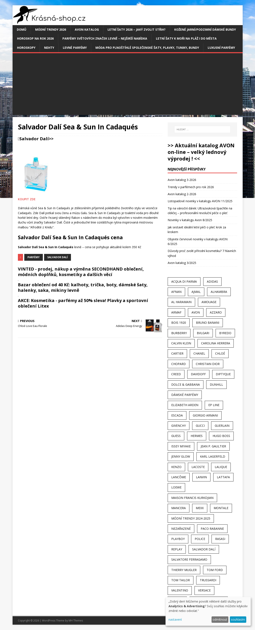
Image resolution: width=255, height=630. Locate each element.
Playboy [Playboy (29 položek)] (178, 539)
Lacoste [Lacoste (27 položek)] (198, 467)
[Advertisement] (128, 85)
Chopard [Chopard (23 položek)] (178, 364)
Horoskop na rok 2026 (35, 38)
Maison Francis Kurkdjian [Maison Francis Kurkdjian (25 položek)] (192, 498)
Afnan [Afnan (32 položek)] (176, 292)
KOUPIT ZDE (27, 199)
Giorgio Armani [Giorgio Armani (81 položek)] (205, 415)
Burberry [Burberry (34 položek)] (179, 333)
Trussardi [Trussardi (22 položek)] (208, 580)
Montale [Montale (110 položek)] (221, 508)
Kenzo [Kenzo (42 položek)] (176, 467)
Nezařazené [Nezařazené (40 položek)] (181, 529)
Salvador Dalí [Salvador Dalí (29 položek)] (203, 549)
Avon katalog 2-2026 (182, 194)
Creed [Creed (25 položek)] (176, 374)
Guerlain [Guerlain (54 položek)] (222, 426)
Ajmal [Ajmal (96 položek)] (196, 292)
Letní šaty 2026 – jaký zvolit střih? (137, 29)
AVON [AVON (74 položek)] (196, 312)
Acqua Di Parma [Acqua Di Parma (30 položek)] (184, 281)
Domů (21, 29)
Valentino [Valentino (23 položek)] (179, 590)
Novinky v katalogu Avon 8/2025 (190, 220)
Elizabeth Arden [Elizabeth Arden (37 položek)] (184, 405)
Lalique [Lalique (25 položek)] (221, 467)
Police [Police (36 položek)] (200, 539)
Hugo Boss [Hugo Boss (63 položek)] (221, 436)
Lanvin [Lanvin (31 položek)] (201, 477)
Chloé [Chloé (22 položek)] (220, 353)
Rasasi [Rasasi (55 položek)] (220, 539)
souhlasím (238, 619)
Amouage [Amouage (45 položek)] (209, 302)
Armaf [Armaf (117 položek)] (176, 312)
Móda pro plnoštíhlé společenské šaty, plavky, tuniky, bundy (147, 48)
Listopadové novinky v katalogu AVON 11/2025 (200, 201)
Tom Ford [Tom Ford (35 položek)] (215, 570)
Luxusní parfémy (221, 48)
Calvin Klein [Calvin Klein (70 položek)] (181, 343)
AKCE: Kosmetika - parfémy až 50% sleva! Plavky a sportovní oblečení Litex (83, 303)
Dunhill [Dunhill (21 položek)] (216, 384)
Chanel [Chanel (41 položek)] (199, 353)
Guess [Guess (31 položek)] (176, 436)
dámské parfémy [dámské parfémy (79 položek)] (184, 395)
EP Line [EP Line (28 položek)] (213, 405)
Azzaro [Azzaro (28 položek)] (216, 312)
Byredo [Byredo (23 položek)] (225, 333)
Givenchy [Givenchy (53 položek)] (178, 426)
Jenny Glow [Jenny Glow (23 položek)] (180, 456)
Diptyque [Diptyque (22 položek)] (223, 374)
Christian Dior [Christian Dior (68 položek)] (208, 364)
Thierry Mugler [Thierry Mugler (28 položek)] (184, 570)
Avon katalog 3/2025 (182, 263)
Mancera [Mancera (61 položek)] (178, 508)
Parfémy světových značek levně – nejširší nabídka (104, 38)
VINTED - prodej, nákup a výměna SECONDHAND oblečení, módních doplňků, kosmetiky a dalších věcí (81, 271)
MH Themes (76, 620)
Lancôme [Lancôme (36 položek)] (178, 477)
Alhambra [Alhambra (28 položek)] (219, 292)
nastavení (175, 619)
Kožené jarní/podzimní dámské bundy (205, 29)
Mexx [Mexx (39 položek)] (200, 508)
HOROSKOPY (26, 48)
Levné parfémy (75, 48)
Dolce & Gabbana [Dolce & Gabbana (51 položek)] (185, 384)
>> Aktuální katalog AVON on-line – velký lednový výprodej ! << (201, 152)
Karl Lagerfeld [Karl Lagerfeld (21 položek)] (212, 456)
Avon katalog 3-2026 (182, 180)
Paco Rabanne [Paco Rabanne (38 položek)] (212, 529)
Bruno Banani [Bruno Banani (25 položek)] (207, 323)
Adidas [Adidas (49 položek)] (212, 281)
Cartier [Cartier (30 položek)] (177, 353)
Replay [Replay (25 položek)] (176, 549)
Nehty (49, 48)
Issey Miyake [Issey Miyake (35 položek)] (181, 446)
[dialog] (208, 611)
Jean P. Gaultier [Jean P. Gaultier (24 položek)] (213, 446)
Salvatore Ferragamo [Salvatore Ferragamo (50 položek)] (189, 559)
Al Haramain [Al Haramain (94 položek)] (181, 302)
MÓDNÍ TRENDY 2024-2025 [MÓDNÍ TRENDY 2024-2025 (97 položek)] (190, 518)
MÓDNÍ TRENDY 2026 (50, 29)
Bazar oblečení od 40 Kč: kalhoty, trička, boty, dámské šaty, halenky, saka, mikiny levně (83, 287)
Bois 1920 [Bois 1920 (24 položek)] (178, 323)
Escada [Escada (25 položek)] (177, 415)
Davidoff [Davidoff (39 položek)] (198, 374)
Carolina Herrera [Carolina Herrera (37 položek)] (215, 343)
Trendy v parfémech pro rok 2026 (191, 187)
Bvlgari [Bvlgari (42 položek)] (203, 333)
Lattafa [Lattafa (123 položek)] (223, 477)
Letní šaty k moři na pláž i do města (186, 38)
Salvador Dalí (34, 139)
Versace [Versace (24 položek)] (204, 590)
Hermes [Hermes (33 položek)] (197, 436)
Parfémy (33, 257)
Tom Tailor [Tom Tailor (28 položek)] (180, 580)
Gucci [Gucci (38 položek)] (200, 426)
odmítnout (220, 619)
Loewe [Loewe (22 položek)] (176, 487)
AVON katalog (87, 29)
